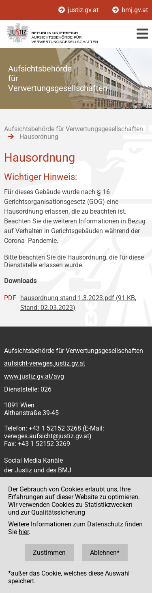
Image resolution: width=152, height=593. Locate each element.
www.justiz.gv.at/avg (34, 376)
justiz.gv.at (79, 10)
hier (24, 532)
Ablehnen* (105, 552)
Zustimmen (49, 552)
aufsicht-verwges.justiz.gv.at (44, 363)
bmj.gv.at (130, 10)
